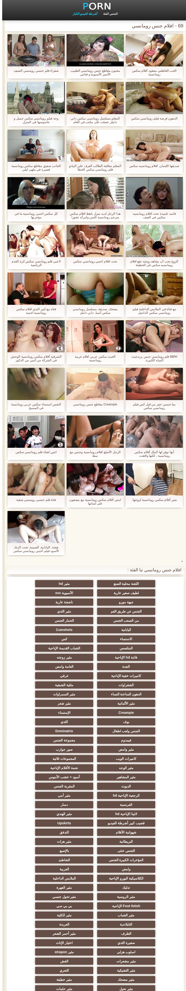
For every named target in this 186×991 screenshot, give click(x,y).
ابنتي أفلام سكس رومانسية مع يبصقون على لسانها (93, 501)
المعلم (45, 924)
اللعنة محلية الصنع (140, 584)
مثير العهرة (93, 786)
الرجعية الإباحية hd (93, 722)
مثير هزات (140, 759)
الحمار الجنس (140, 611)
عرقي (140, 648)
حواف (45, 934)
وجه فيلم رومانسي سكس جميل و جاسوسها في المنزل (34, 120)
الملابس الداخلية (45, 777)
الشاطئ (93, 768)
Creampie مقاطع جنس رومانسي (93, 404)
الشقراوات (93, 648)
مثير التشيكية (140, 841)
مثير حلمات (46, 851)
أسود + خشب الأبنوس (93, 713)
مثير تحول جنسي (141, 795)
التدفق (93, 749)
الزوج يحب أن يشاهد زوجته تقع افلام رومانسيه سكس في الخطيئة (152, 263)
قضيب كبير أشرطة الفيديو (93, 740)
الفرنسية (140, 731)
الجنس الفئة (108, 14)
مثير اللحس (140, 943)
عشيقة (140, 915)
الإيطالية (93, 887)
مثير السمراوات (93, 657)
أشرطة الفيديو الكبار (82, 14)
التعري (93, 841)
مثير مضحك (45, 841)
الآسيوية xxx (140, 593)
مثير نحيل (93, 851)
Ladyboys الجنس (140, 924)
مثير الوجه (93, 703)
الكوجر (140, 887)
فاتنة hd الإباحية (93, 630)
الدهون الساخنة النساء (140, 657)
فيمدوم (93, 685)
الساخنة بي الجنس (93, 869)
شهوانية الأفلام (140, 749)
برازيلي (140, 934)
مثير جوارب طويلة (141, 897)
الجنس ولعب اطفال (46, 676)
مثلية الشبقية (45, 648)
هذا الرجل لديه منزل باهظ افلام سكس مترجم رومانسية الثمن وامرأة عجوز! (93, 215)
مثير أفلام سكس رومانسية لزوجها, (152, 500)
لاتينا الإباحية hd (45, 731)
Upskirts (45, 740)
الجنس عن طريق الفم (140, 602)
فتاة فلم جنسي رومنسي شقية (34, 500)
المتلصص (45, 620)
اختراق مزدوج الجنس (93, 860)
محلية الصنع (93, 924)
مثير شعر (140, 667)
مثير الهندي (140, 740)
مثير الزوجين (140, 878)
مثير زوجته (45, 630)
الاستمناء (140, 620)
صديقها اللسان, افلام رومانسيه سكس (152, 166)
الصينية (45, 878)
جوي (45, 897)
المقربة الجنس (140, 722)
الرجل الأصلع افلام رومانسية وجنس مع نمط (93, 453)
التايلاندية (45, 805)
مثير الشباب (140, 805)
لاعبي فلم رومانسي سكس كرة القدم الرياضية (33, 263)
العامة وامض (93, 639)
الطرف (93, 814)
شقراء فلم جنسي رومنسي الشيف (33, 70)
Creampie (93, 667)
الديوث (45, 713)
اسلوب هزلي (45, 823)
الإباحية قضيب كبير (93, 934)
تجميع (45, 860)
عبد (140, 906)
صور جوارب (93, 694)
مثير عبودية (46, 906)
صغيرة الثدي (140, 823)
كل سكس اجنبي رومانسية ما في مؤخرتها (33, 215)
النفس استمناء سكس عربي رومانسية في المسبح (34, 406)
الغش (46, 832)
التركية (93, 906)
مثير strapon (140, 832)
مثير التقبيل (140, 869)
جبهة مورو (93, 593)
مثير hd (93, 584)
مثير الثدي (93, 602)
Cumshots (45, 611)
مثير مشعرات (93, 832)
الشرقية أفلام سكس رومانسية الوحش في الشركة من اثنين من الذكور (33, 358)
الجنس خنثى (93, 759)
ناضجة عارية (45, 593)
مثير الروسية (46, 786)
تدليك (140, 786)
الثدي (93, 676)
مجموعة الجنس (46, 685)
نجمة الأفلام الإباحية (45, 703)
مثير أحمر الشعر (45, 814)
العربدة (140, 814)
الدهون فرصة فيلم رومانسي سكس (152, 118)
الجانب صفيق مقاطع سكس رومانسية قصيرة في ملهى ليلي (34, 167)
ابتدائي (9, 984)
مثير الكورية (45, 887)
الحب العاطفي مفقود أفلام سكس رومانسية (152, 72)
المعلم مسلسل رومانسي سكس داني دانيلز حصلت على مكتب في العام (93, 120)
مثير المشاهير (140, 713)
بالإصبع (45, 759)
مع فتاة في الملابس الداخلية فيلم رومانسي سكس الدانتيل (152, 311)
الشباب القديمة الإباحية (140, 630)
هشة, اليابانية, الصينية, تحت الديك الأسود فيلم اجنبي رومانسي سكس (34, 549)
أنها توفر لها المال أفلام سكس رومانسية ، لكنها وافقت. (152, 453)
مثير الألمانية (45, 657)
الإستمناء (45, 667)
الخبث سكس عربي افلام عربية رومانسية (93, 358)
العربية (140, 777)
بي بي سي (45, 795)
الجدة (140, 639)
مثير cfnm (92, 915)
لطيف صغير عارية (45, 584)
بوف (140, 676)
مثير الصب (45, 869)
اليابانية (93, 611)
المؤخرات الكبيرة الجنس (140, 768)
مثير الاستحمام (93, 897)
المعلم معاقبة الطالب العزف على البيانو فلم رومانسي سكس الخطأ (93, 167)
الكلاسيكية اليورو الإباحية (93, 777)
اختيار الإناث (93, 823)
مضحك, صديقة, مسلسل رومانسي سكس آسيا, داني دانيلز (93, 311)
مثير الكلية (93, 805)
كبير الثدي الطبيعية (93, 943)
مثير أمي (45, 722)
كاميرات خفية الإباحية (46, 639)
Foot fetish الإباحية (93, 795)
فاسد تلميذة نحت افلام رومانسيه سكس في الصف (152, 215)
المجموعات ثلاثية (140, 703)
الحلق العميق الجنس (93, 878)
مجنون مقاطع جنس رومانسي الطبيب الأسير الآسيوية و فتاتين (93, 72)
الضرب (140, 860)
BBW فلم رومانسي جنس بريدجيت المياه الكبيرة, (152, 358)
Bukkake (46, 943)
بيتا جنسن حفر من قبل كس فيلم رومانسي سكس (152, 406)
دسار (93, 731)
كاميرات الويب (45, 694)
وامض (45, 768)
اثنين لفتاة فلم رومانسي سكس (33, 452)
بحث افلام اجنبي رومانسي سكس (93, 261)
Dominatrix (140, 685)
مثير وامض (140, 694)
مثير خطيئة (140, 851)
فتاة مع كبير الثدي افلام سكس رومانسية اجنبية (34, 311)
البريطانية (45, 749)
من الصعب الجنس (46, 602)
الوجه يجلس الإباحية (45, 915)
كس (93, 620)
